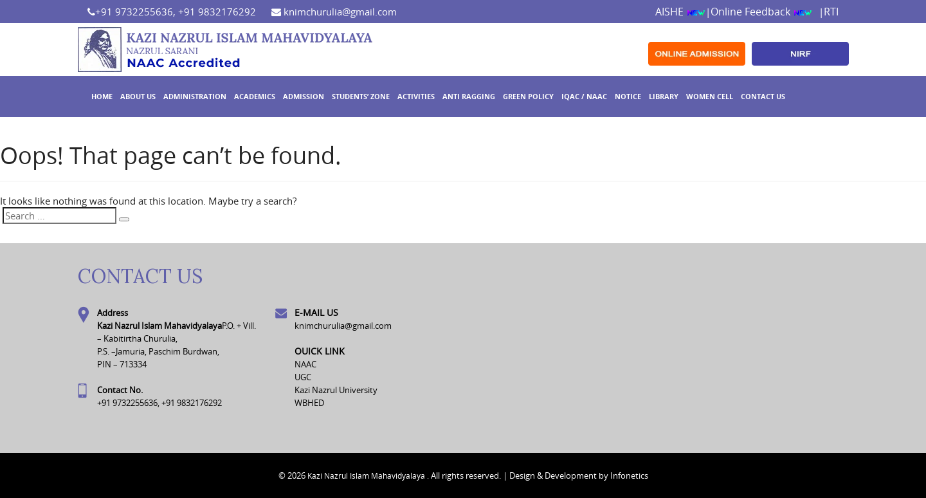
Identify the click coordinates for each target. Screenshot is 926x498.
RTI (831, 11)
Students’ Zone (361, 96)
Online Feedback (761, 11)
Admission (303, 96)
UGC (303, 377)
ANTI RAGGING (468, 96)
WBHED (309, 403)
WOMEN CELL (709, 96)
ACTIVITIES (416, 96)
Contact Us (763, 96)
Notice (628, 96)
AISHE (680, 11)
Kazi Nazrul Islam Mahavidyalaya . (368, 475)
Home (102, 96)
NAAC (305, 364)
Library (663, 96)
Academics (254, 96)
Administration (194, 96)
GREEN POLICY (528, 96)
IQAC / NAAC (584, 96)
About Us (138, 96)
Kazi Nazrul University (336, 390)
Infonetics (629, 475)
